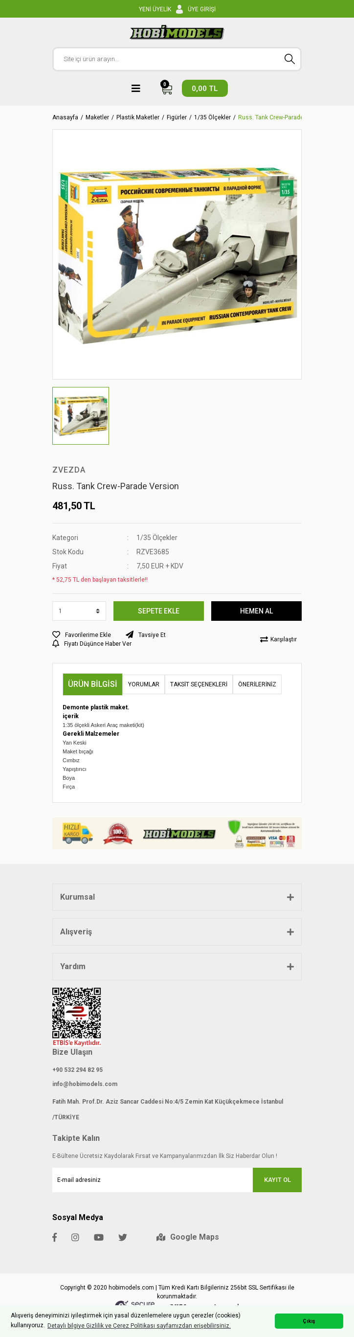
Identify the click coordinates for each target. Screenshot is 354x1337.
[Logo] (177, 32)
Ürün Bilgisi (92, 684)
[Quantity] (79, 611)
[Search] (177, 59)
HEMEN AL (256, 611)
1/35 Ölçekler (156, 538)
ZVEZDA (69, 470)
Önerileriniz (257, 684)
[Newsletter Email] (177, 1180)
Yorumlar (143, 684)
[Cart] (194, 88)
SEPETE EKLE (158, 611)
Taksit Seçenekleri (198, 684)
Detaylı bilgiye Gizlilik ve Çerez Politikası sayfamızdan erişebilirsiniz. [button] (139, 1325)
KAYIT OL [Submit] (277, 1179)
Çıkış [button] (309, 1321)
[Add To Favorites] (81, 635)
